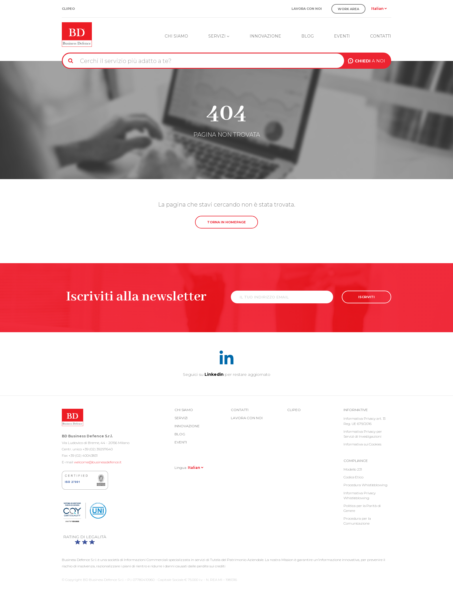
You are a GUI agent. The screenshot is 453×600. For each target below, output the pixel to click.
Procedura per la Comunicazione (357, 520)
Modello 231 (353, 469)
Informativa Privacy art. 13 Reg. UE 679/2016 (364, 421)
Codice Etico (353, 477)
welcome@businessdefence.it (98, 462)
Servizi (218, 36)
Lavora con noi (307, 8)
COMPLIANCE (356, 460)
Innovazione (265, 36)
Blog (307, 36)
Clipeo (68, 8)
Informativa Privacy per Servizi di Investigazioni (363, 434)
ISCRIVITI (366, 297)
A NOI (370, 61)
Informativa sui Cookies (362, 444)
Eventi (342, 36)
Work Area (348, 9)
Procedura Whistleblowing (365, 485)
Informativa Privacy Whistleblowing (360, 495)
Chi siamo (176, 36)
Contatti (380, 36)
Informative (356, 410)
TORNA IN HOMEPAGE (226, 222)
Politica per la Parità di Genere (362, 508)
